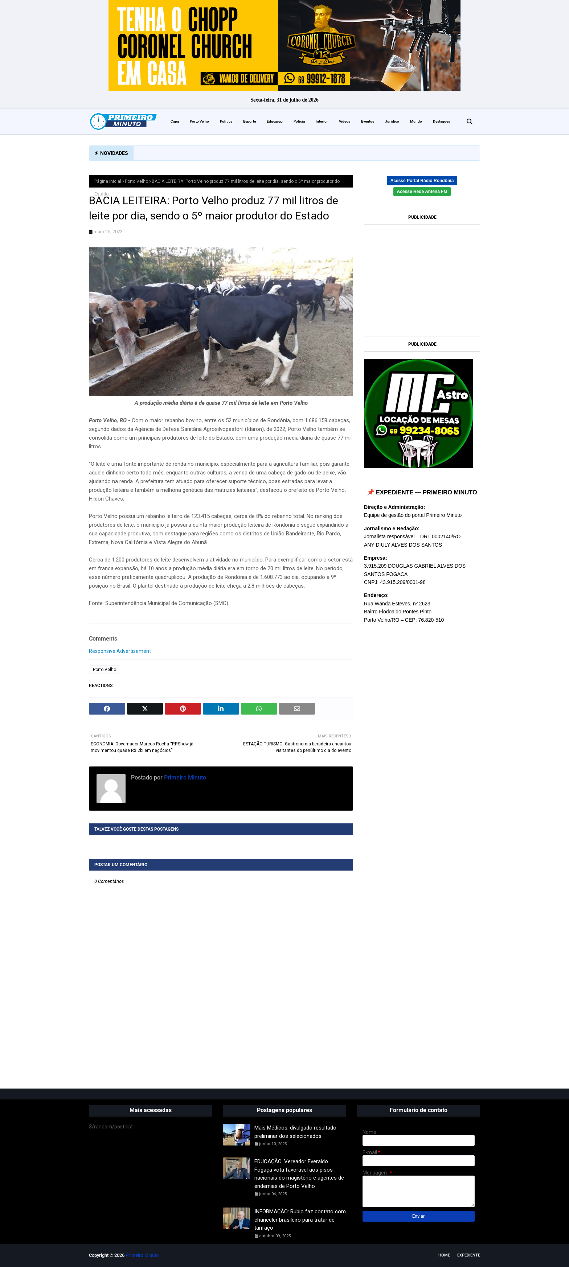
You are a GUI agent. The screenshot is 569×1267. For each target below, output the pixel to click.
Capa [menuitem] (175, 121)
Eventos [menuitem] (367, 121)
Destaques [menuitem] (441, 121)
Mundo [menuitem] (416, 121)
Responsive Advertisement (120, 651)
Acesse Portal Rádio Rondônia (422, 180)
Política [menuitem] (226, 121)
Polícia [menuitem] (299, 121)
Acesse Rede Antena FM (422, 191)
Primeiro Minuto (184, 777)
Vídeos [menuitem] (344, 121)
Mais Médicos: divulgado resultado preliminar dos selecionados (295, 1131)
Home (444, 1255)
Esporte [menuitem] (249, 121)
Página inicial (107, 181)
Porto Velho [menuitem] (199, 121)
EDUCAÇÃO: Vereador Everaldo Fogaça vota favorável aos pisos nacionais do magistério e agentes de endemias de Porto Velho (299, 1173)
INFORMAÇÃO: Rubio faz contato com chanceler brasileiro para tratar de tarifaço (300, 1219)
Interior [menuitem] (322, 121)
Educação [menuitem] (275, 121)
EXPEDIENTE (468, 1255)
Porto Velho (136, 181)
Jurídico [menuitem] (392, 121)
